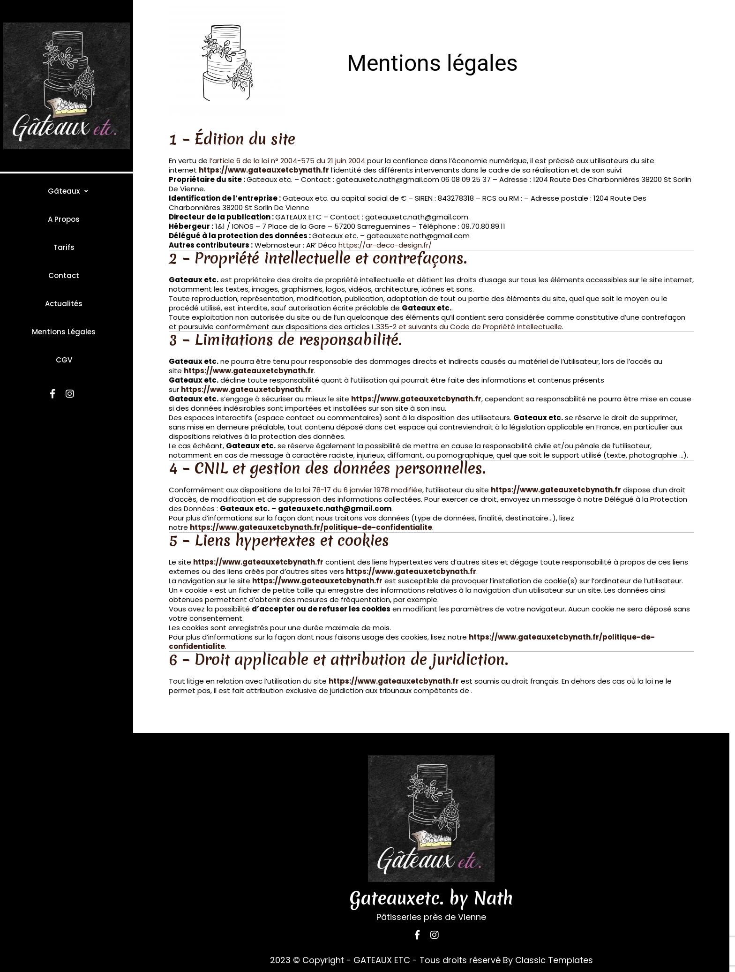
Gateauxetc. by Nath (431, 898)
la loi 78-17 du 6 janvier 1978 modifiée (358, 490)
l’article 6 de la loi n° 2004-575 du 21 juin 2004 (287, 161)
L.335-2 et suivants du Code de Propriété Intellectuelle (467, 327)
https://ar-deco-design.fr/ (385, 245)
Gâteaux (64, 191)
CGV (64, 360)
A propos (64, 219)
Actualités (63, 304)
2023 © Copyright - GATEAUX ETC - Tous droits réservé (385, 960)
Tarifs (64, 247)
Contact (63, 275)
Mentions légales (64, 332)
